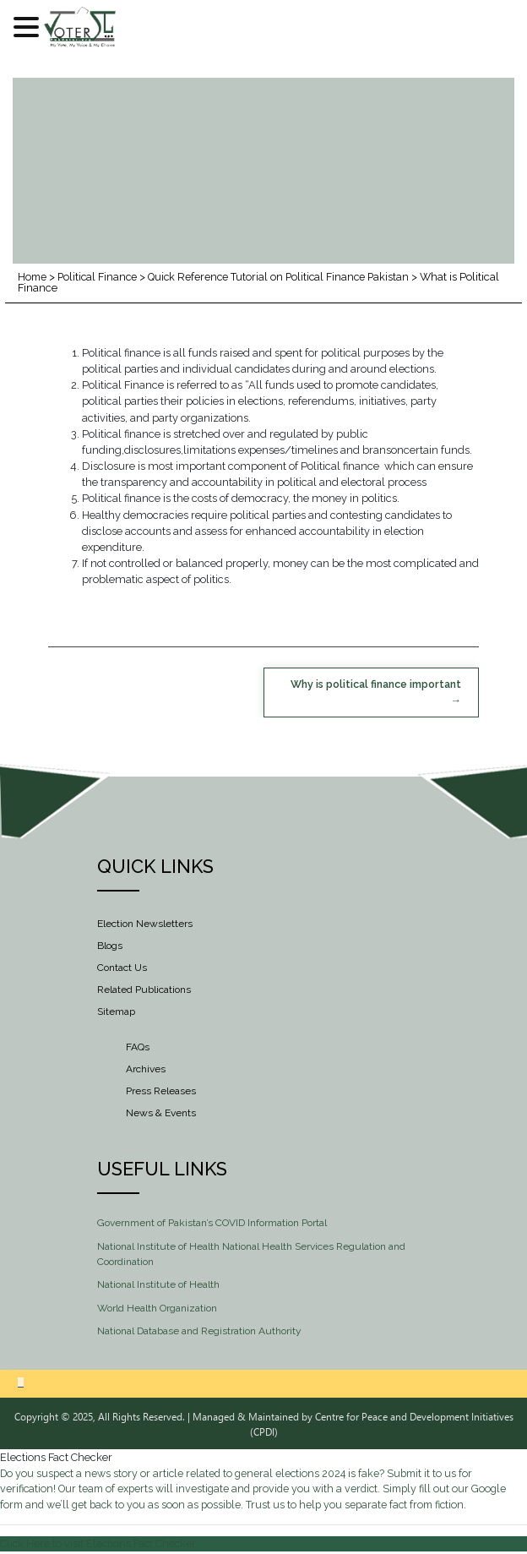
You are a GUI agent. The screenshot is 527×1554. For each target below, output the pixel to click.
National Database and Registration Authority (199, 1332)
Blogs (109, 945)
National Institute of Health (158, 1285)
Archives (146, 1070)
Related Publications (144, 989)
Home (33, 276)
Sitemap (116, 1011)
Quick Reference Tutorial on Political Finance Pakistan (285, 276)
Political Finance (100, 276)
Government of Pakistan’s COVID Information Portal (212, 1224)
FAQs (137, 1048)
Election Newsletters (145, 924)
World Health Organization (157, 1309)
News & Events (161, 1114)
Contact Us (122, 967)
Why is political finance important (372, 685)
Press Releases (161, 1092)
